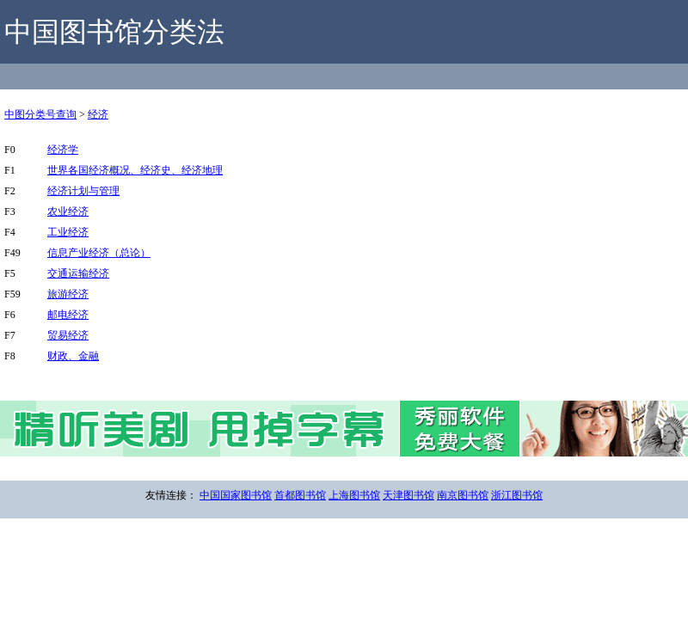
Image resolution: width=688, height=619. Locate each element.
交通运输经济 (78, 273)
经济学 (62, 150)
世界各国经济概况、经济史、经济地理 (135, 170)
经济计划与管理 (83, 191)
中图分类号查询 (40, 114)
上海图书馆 (354, 495)
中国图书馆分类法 (114, 31)
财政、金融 (73, 356)
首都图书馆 (300, 495)
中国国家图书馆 (236, 495)
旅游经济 (68, 294)
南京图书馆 (462, 495)
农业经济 (68, 211)
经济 (98, 114)
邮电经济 (68, 315)
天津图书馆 (408, 495)
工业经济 (68, 232)
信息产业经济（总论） (98, 253)
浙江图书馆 (517, 495)
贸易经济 (68, 335)
